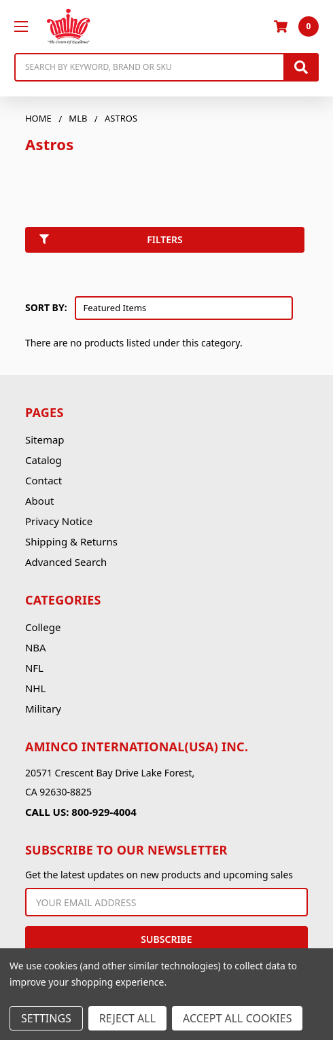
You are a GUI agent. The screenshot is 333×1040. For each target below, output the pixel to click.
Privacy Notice (58, 521)
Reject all (127, 1018)
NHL (35, 688)
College (42, 627)
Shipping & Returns (71, 541)
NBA (35, 647)
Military (43, 708)
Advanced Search (66, 562)
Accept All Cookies (237, 1018)
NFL (34, 668)
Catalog (43, 460)
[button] (166, 242)
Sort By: (46, 307)
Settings (46, 1018)
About (39, 500)
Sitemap (45, 439)
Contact (43, 480)
